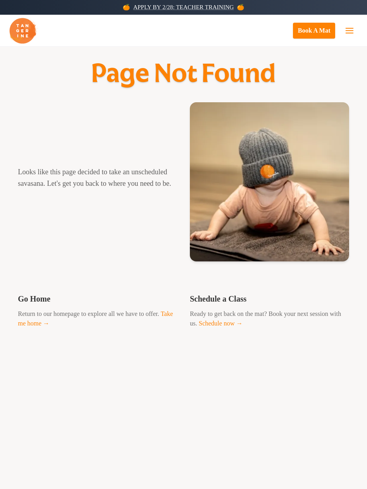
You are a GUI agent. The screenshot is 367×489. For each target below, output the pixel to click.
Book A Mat (314, 30)
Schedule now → (220, 323)
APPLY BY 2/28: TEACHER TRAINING (183, 7)
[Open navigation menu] (349, 31)
